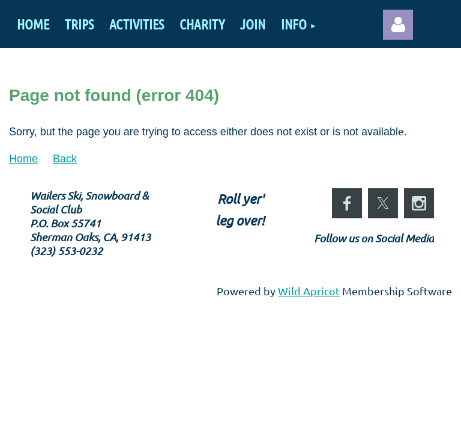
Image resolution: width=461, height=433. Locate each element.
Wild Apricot (309, 290)
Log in (398, 25)
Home (23, 159)
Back (65, 159)
